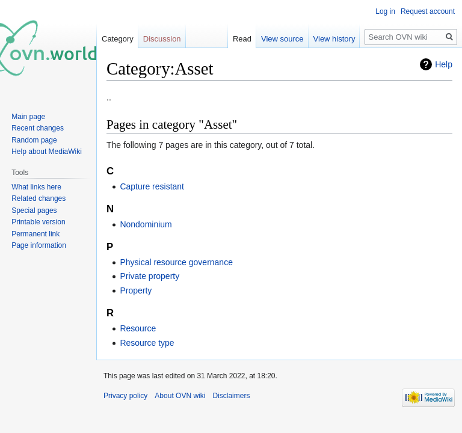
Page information (38, 245)
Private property (149, 276)
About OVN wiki (180, 396)
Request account (428, 11)
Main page (28, 116)
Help (443, 64)
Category (118, 38)
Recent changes (37, 128)
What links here (36, 187)
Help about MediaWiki (46, 151)
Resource (138, 328)
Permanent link (35, 234)
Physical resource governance (176, 262)
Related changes (38, 198)
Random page (34, 140)
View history (334, 38)
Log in (385, 11)
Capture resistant (152, 186)
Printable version (38, 222)
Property (136, 290)
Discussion (162, 38)
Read (242, 38)
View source (282, 38)
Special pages (34, 210)
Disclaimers (231, 396)
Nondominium (145, 224)
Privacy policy (125, 396)
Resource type (147, 343)
